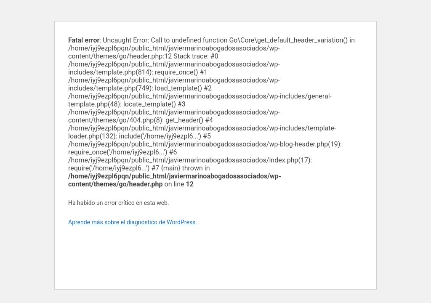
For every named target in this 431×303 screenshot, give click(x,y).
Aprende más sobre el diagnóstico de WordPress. (132, 222)
